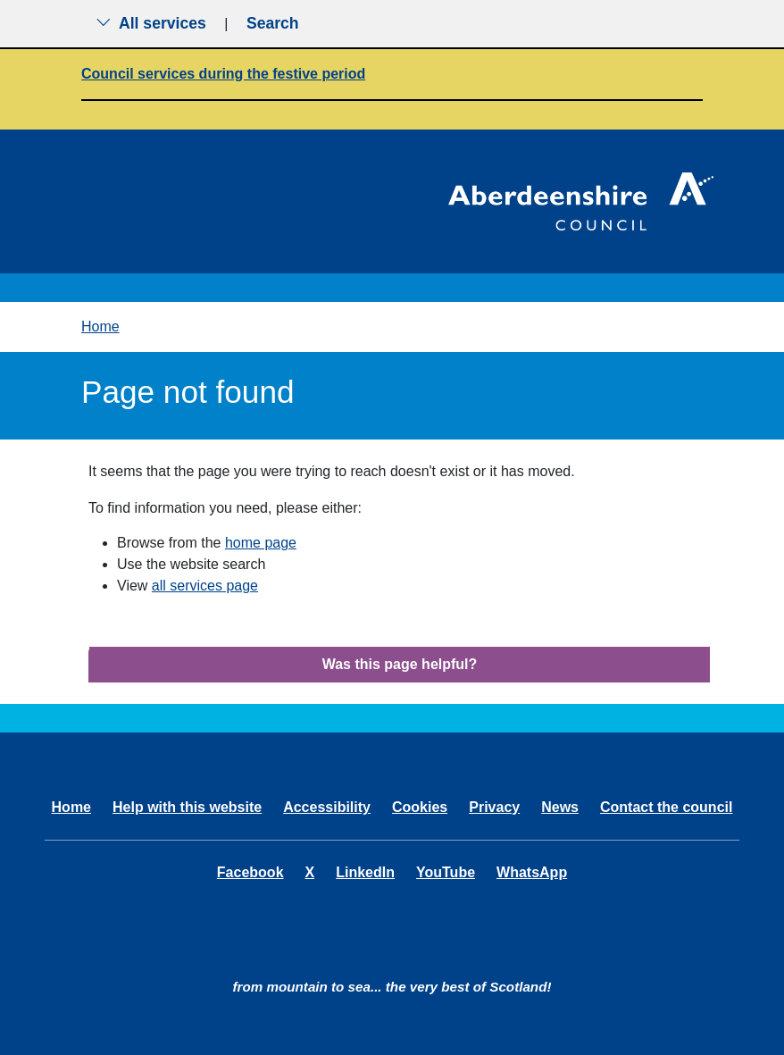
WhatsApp (531, 872)
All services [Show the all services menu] (151, 23)
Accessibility (327, 807)
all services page (205, 585)
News (560, 807)
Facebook (250, 872)
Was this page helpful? (400, 664)
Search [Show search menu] (272, 23)
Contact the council (666, 807)
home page (260, 542)
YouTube (445, 872)
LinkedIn (365, 872)
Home (100, 326)
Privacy (494, 807)
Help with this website (187, 807)
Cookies (419, 807)
